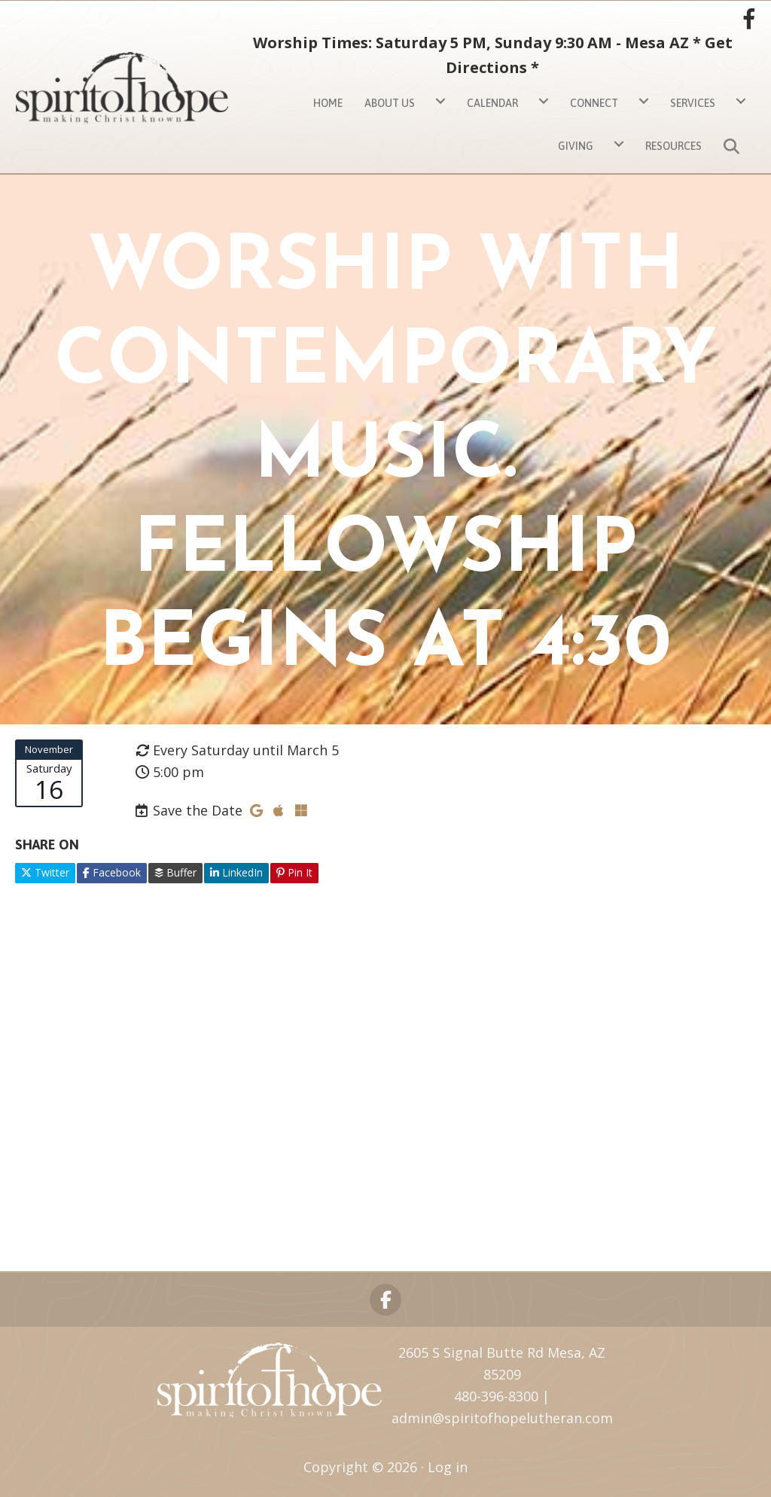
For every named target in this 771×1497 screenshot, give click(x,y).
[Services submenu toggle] (741, 101)
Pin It (294, 872)
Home (328, 103)
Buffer (175, 872)
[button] (734, 144)
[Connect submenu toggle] (644, 101)
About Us (389, 103)
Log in (448, 1467)
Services (692, 103)
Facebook (112, 872)
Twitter (45, 872)
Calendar (492, 103)
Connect (594, 103)
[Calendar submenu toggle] (544, 101)
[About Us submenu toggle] (440, 101)
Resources (673, 146)
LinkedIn (236, 872)
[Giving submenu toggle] (619, 144)
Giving (575, 146)
